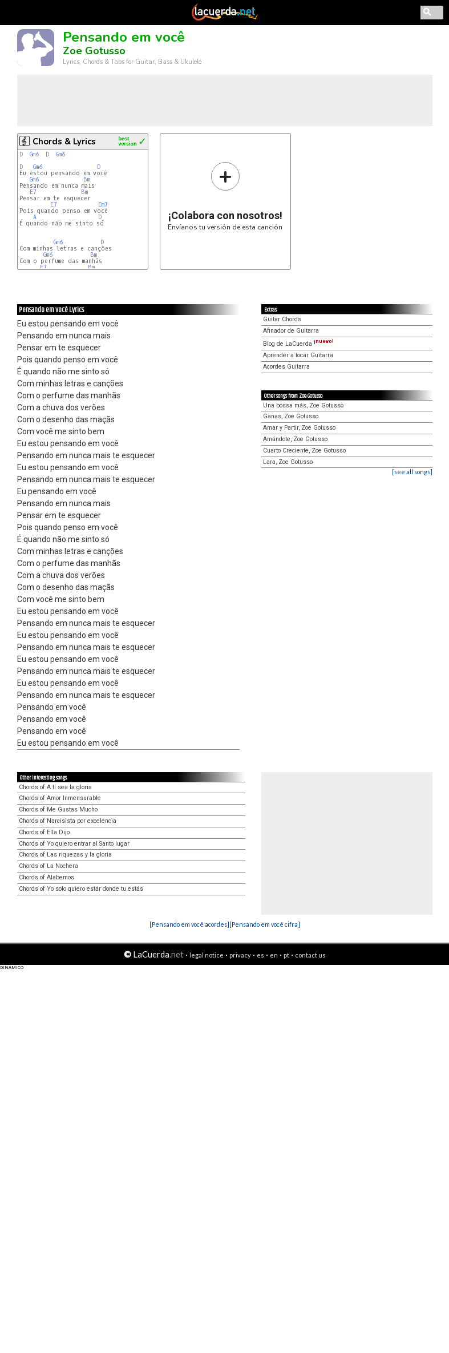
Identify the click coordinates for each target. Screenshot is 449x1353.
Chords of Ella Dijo (44, 832)
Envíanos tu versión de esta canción (225, 196)
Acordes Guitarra (286, 366)
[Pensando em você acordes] (189, 924)
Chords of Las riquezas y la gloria (65, 854)
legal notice (206, 955)
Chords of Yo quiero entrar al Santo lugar (74, 843)
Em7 (103, 204)
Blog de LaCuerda (298, 344)
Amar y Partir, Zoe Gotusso (299, 427)
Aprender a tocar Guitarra (298, 355)
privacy (240, 955)
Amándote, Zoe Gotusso (295, 439)
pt (286, 955)
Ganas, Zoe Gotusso (290, 416)
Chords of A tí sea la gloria (55, 787)
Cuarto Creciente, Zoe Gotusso (304, 450)
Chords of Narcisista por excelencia (67, 821)
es (260, 955)
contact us (310, 955)
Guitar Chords (282, 319)
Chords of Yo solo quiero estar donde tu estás (81, 888)
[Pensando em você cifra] (264, 924)
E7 (33, 192)
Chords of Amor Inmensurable (60, 798)
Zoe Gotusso (94, 51)
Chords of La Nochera (48, 866)
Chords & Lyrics (64, 141)
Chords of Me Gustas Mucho (58, 809)
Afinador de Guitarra (291, 330)
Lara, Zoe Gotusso (288, 462)
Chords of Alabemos (46, 877)
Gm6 (34, 154)
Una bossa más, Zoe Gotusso (303, 405)
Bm (86, 179)
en (274, 955)
